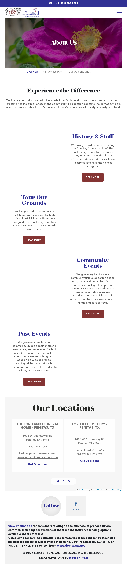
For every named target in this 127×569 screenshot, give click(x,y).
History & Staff (92, 136)
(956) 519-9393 (92, 454)
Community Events (93, 263)
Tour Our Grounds (34, 200)
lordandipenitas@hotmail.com (37, 453)
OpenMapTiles (99, 490)
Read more (95, 176)
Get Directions (37, 464)
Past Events (34, 334)
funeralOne (78, 558)
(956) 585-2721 (69, 3)
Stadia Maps (84, 490)
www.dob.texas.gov (71, 545)
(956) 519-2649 (37, 447)
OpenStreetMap (114, 490)
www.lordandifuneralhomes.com (38, 457)
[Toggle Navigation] (100, 71)
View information (20, 526)
